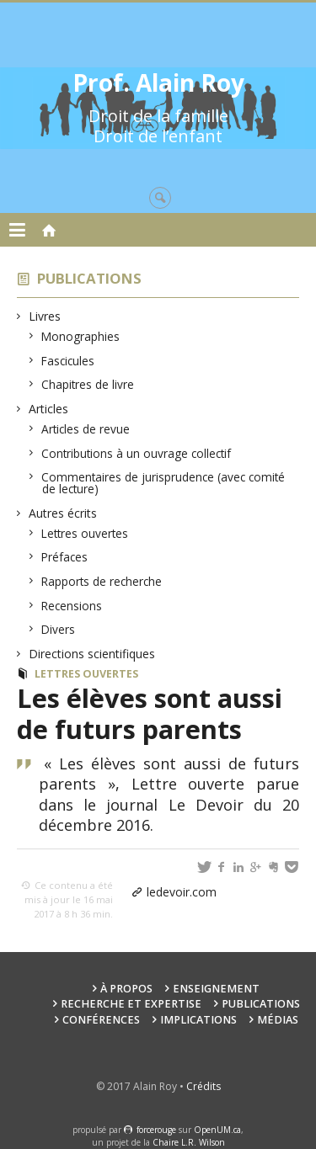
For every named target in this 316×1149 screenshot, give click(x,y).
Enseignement (216, 988)
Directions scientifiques (92, 654)
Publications (89, 278)
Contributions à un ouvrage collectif (136, 453)
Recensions (72, 606)
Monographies (81, 336)
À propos (126, 988)
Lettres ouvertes (85, 533)
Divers (58, 629)
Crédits (203, 1086)
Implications (198, 1020)
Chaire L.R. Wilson (189, 1142)
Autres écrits (63, 513)
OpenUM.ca (217, 1130)
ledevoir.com (182, 892)
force (156, 1130)
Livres (45, 316)
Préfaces (65, 557)
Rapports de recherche (102, 581)
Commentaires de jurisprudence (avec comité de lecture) (163, 483)
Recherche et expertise (131, 1004)
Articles (48, 409)
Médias (277, 1020)
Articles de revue (86, 429)
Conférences (101, 1020)
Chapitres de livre (88, 384)
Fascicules (68, 361)
